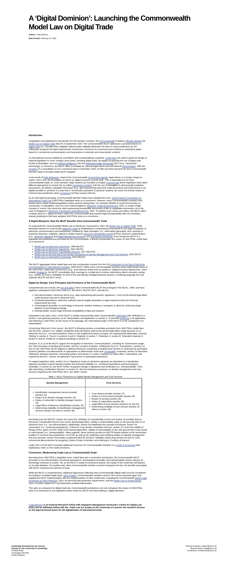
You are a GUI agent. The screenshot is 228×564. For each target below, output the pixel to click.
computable (110, 351)
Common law (112, 182)
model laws (110, 158)
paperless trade (69, 228)
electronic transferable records (98, 234)
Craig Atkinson (36, 504)
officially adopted (134, 141)
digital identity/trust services (71, 236)
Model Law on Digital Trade (42, 143)
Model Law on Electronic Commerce (52, 246)
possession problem (82, 185)
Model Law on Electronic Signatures (51, 249)
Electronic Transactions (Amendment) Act (68, 211)
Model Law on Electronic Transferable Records (57, 251)
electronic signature (43, 236)
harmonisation (129, 166)
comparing (65, 193)
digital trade (34, 146)
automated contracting (101, 236)
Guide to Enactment (126, 445)
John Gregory (69, 475)
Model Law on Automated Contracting (52, 257)
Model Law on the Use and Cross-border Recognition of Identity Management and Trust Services (81, 254)
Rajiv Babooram (51, 177)
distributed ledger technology (99, 163)
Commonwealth (106, 141)
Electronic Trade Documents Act (102, 205)
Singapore (41, 272)
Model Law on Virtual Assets (127, 480)
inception (33, 169)
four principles (67, 287)
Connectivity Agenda (98, 177)
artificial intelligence (67, 163)
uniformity (124, 318)
